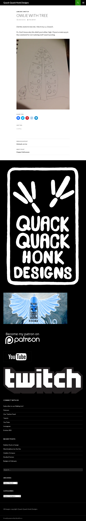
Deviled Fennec (8, 457)
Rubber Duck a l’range (11, 445)
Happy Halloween (43, 150)
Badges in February (10, 461)
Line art (19, 11)
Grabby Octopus (9, 453)
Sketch (26, 11)
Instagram (7, 426)
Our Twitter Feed (9, 414)
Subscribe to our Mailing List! (13, 406)
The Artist (32, 20)
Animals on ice (43, 142)
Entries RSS (7, 430)
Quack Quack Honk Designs (16, 2)
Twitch (5, 418)
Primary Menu (83, 2)
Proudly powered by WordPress (12, 518)
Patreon (6, 410)
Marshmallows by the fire (12, 449)
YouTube (6, 422)
